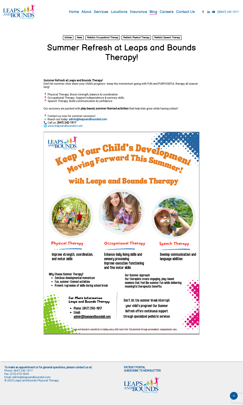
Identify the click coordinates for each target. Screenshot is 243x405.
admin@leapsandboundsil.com (88, 119)
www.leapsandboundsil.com (65, 125)
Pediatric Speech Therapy (167, 37)
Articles (68, 37)
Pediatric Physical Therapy (136, 37)
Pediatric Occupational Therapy (102, 37)
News (79, 37)
